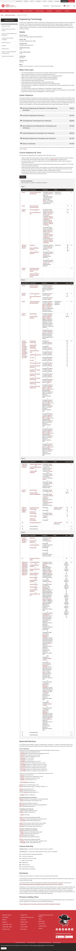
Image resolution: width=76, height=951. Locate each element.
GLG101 (21, 823)
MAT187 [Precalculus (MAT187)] (23, 245)
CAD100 (21, 830)
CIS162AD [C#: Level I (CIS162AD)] (24, 347)
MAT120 (49, 380)
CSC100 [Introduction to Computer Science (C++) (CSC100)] (23, 350)
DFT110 (21, 835)
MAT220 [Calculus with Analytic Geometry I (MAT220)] (23, 246)
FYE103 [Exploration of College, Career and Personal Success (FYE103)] (23, 269)
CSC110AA (22, 769)
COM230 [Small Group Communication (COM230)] (23, 511)
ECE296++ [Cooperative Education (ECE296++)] (24, 540)
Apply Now (71, 1)
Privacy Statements (31, 942)
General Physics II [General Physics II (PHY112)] (33, 490)
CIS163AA (22, 761)
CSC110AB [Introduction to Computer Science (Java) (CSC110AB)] (24, 357)
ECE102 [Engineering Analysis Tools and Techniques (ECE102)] (23, 192)
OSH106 (26, 792)
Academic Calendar (6, 915)
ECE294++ (22, 776)
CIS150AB (22, 753)
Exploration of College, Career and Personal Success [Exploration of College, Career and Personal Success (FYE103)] (34, 275)
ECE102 (49, 287)
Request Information (56, 6)
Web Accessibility (57, 942)
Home (3, 11)
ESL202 (49, 220)
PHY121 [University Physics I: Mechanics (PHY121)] (23, 315)
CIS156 (22, 755)
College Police (23, 915)
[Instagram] (66, 929)
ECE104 (22, 775)
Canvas (32, 1)
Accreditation (5, 917)
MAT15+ (50, 193)
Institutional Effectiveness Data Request (46, 915)
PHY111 (51, 491)
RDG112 (49, 307)
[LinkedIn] (69, 929)
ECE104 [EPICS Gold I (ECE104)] (23, 538)
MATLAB (26, 782)
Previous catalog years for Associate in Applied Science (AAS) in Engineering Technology (39, 904)
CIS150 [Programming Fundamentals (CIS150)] (23, 341)
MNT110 (21, 786)
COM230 (61, 507)
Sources (24, 148)
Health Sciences (5, 48)
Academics (49, 11)
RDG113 (44, 308)
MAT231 (45, 497)
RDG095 (50, 304)
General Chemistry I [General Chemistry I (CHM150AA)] (34, 584)
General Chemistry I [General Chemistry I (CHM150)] (34, 577)
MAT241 (50, 502)
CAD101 (22, 832)
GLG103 (21, 824)
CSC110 (22, 767)
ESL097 (45, 212)
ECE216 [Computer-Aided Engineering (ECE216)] (23, 464)
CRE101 (49, 573)
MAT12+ (49, 389)
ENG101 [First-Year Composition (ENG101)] (23, 209)
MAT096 (44, 387)
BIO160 (21, 799)
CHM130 (50, 581)
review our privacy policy (38, 945)
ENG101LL (51, 216)
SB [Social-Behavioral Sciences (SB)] (22, 522)
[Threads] (72, 929)
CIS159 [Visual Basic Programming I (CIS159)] (23, 345)
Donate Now (64, 1)
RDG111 (44, 307)
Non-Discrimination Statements (44, 942)
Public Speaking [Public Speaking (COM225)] (33, 515)
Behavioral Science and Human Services (8, 29)
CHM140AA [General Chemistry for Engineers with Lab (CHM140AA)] (24, 566)
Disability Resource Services (27, 917)
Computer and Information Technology (7, 39)
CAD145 (22, 833)
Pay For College (39, 11)
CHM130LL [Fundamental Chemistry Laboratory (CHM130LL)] (24, 563)
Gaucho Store (23, 929)
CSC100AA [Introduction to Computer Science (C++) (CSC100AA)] (24, 352)
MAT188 (45, 254)
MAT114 (49, 387)
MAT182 (49, 315)
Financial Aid (23, 924)
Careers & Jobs (6, 929)
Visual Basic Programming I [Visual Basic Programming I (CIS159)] (35, 354)
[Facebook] (60, 929)
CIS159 (22, 756)
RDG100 (44, 305)
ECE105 (22, 782)
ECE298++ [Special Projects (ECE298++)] (24, 542)
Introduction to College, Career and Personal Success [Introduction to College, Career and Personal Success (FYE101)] (34, 270)
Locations (50, 1)
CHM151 (45, 659)
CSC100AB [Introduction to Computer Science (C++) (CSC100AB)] (24, 353)
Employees (57, 1)
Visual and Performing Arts (7, 56)
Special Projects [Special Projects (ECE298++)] (33, 547)
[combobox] (68, 5)
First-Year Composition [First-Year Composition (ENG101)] (34, 209)
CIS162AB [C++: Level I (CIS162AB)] (24, 346)
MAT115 (44, 389)
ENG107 (49, 299)
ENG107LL (46, 217)
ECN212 (60, 522)
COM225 (56, 507)
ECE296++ (22, 778)
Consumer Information (20, 942)
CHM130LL (46, 614)
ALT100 (49, 213)
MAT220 (44, 317)
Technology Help (42, 926)
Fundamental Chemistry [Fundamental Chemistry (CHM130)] (34, 562)
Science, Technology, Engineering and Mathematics (9, 52)
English (67, 6)
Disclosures (23, 919)
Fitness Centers (24, 926)
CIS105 (49, 342)
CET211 (22, 810)
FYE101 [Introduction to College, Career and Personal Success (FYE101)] (23, 268)
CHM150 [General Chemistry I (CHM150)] (24, 567)
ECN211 (55, 522)
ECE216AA (22, 820)
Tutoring (40, 928)
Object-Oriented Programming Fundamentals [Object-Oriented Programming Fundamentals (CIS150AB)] (33, 346)
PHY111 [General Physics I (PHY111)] (23, 313)
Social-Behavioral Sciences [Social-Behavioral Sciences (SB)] (35, 522)
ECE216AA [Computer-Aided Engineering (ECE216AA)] (24, 467)
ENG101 (48, 295)
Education (4, 45)
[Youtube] (63, 929)
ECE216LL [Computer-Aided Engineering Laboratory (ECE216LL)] (24, 465)
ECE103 (51, 465)
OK (3, 948)
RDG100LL (49, 305)
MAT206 (22, 794)
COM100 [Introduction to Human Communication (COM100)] (23, 507)
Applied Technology (6, 26)
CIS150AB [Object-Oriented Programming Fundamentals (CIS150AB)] (24, 342)
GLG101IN (21, 826)
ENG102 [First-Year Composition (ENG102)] (23, 293)
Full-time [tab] (23, 177)
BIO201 (22, 800)
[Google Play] (68, 936)
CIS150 (22, 752)
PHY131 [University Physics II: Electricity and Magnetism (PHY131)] (23, 491)
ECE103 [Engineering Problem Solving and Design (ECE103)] (23, 285)
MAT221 (49, 317)
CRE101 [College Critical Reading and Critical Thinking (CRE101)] (23, 301)
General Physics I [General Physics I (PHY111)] (33, 313)
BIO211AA (21, 804)
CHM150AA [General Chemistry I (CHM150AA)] (24, 570)
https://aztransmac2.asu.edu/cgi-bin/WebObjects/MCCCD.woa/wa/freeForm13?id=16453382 (41, 884)
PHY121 (46, 501)
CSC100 (22, 763)
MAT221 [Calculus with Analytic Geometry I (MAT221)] (23, 247)
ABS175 (21, 803)
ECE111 (21, 806)
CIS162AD (22, 759)
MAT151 (48, 620)
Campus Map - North (7, 926)
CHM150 (50, 658)
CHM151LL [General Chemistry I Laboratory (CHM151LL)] (24, 569)
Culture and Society (6, 42)
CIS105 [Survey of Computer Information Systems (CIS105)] (23, 205)
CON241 (22, 814)
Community (38, 1)
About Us (67, 11)
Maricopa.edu (42, 921)
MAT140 (44, 566)
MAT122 (49, 382)
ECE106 (21, 785)
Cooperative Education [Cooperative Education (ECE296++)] (34, 544)
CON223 (21, 812)
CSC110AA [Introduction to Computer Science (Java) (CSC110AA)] (24, 356)
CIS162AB (22, 758)
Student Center (53, 159)
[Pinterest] (57, 929)
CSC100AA (22, 764)
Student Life (59, 11)
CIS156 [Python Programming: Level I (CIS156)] (23, 343)
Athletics (26, 1)
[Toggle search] (74, 6)
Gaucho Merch (19, 1)
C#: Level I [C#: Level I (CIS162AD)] (32, 360)
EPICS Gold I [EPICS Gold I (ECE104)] (32, 538)
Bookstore (4, 922)
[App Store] (60, 936)
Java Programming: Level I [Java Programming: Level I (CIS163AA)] (35, 363)
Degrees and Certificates (10, 15)
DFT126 (21, 836)
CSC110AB (22, 770)
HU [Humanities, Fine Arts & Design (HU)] (22, 558)
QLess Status (42, 923)
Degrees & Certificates (14, 11)
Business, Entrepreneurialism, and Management (9, 34)
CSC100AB (22, 766)
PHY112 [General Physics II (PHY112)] (23, 490)
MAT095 (49, 386)
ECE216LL (50, 471)
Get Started (46, 6)
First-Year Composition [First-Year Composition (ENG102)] (34, 293)
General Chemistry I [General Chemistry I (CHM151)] (34, 587)
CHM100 (46, 563)
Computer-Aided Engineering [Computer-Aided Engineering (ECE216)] (36, 464)
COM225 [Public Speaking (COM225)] (23, 510)
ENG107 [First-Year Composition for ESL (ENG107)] (23, 211)
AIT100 (21, 789)
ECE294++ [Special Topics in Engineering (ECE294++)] (24, 539)
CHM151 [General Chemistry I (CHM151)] (24, 571)
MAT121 (44, 382)
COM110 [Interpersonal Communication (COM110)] (23, 509)
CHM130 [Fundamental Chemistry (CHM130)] (24, 562)
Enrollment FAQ (23, 922)
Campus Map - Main (7, 924)
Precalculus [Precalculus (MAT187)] (32, 245)
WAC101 (50, 212)
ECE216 (44, 479)
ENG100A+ (46, 219)
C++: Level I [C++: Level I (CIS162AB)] (32, 357)
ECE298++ (22, 779)
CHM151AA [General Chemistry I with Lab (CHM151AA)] (24, 574)
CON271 (21, 790)
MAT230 (51, 495)
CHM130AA (45, 615)
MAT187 (50, 253)
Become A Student (27, 11)
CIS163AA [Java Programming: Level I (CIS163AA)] (24, 349)
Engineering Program (9, 20)
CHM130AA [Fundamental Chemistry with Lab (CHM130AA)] (24, 565)
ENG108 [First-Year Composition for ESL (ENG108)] (23, 295)
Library (44, 1)
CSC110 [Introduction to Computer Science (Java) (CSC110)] (23, 354)
